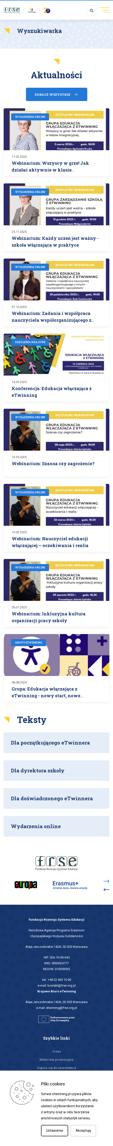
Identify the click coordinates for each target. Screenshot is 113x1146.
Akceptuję (83, 1130)
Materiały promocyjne (57, 1059)
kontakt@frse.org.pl (62, 985)
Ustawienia (54, 1130)
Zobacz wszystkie (52, 94)
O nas (56, 1051)
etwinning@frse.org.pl (61, 1008)
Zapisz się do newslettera (56, 1068)
